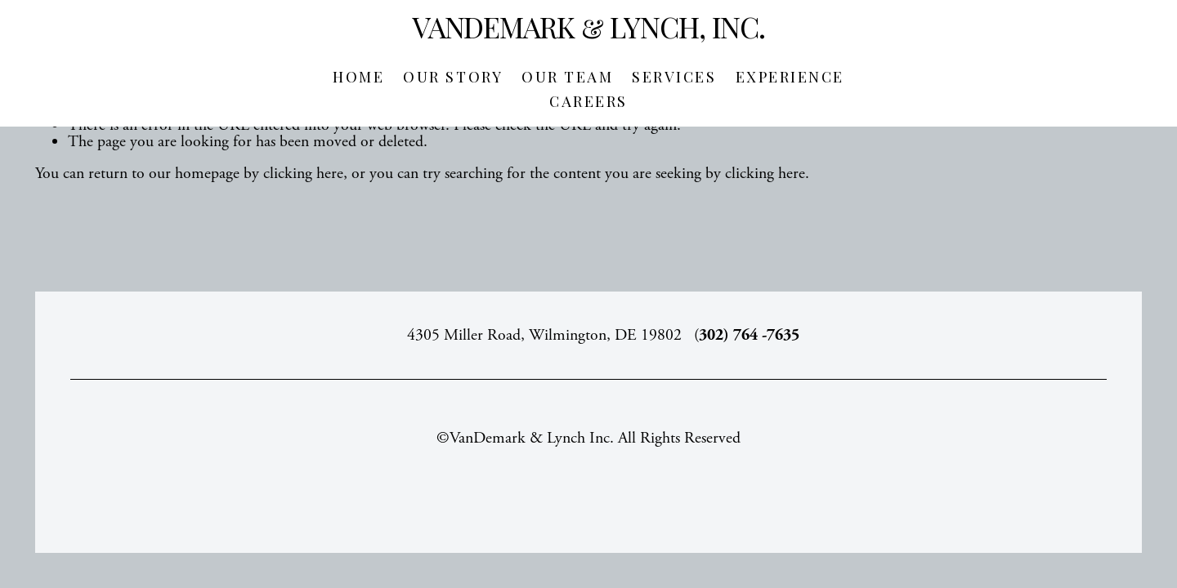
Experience (790, 77)
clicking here (303, 173)
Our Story (453, 77)
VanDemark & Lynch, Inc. (589, 26)
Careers (588, 101)
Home (358, 77)
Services (674, 77)
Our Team (567, 77)
